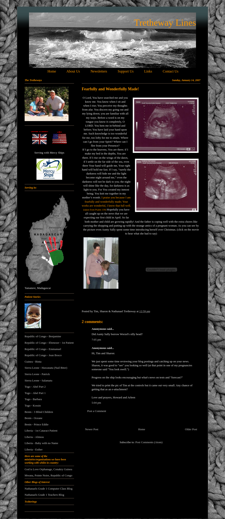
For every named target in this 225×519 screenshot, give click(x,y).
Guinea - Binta (33, 361)
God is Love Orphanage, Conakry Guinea (48, 469)
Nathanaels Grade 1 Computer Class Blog (49, 488)
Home (141, 429)
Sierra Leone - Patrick (37, 374)
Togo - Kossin (33, 405)
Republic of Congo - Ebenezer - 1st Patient (49, 342)
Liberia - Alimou (34, 437)
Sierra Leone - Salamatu (38, 380)
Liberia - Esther (34, 449)
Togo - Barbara (33, 399)
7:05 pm (96, 339)
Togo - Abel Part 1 (35, 393)
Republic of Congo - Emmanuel (43, 349)
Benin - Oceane (33, 418)
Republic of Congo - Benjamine (43, 336)
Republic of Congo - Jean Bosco (43, 355)
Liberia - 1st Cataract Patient (41, 430)
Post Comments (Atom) (149, 442)
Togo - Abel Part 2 (35, 386)
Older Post (191, 429)
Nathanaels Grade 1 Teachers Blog (44, 494)
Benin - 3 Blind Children (39, 412)
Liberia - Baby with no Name (41, 443)
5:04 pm (96, 402)
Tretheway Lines (165, 23)
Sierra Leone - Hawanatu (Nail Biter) (46, 367)
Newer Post (91, 429)
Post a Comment (96, 411)
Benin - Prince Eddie (37, 424)
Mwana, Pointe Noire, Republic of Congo (48, 475)
